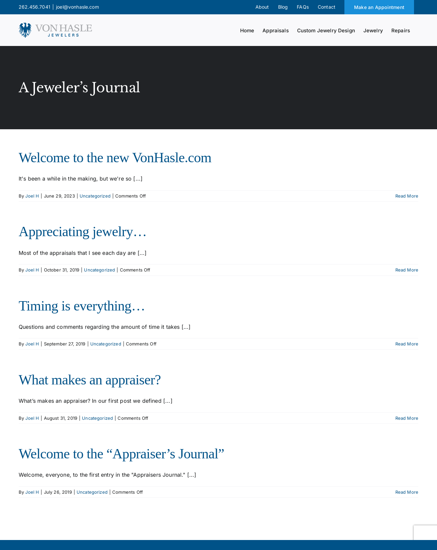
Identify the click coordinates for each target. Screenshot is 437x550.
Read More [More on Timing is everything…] (406, 343)
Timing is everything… (82, 305)
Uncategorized (95, 196)
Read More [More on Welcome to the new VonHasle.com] (406, 196)
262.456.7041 (34, 7)
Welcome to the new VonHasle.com (115, 157)
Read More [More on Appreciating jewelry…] (406, 270)
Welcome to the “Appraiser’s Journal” (121, 453)
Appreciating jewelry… (83, 231)
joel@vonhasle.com (77, 7)
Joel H (32, 196)
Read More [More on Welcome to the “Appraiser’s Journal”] (406, 492)
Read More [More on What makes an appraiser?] (406, 418)
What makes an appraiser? (90, 379)
